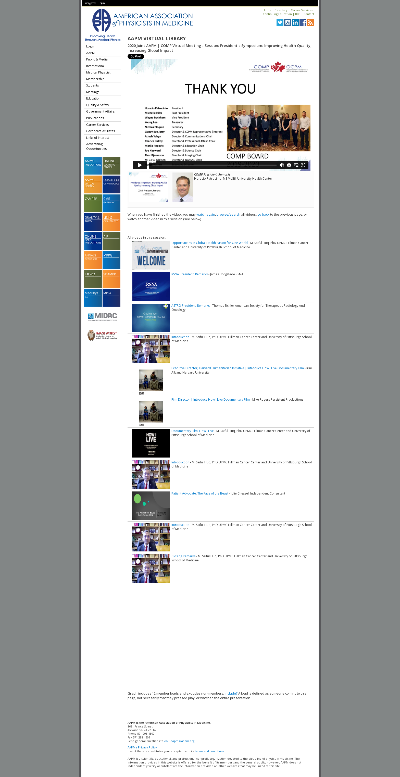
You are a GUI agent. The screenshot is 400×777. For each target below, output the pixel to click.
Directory (281, 10)
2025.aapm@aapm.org (179, 741)
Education (93, 98)
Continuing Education (277, 14)
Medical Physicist (98, 72)
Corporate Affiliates (100, 131)
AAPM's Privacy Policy (142, 747)
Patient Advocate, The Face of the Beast (199, 493)
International (95, 66)
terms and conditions (209, 751)
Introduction (180, 337)
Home (267, 10)
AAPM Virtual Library (157, 38)
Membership (95, 79)
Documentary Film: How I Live (192, 431)
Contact (309, 14)
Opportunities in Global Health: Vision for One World (209, 243)
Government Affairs (100, 111)
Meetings (92, 92)
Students (92, 85)
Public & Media (97, 59)
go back (263, 214)
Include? (231, 693)
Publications (95, 118)
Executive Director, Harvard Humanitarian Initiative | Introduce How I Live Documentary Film (237, 368)
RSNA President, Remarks (189, 274)
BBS (297, 14)
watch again (205, 214)
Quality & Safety (97, 105)
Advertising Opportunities (96, 146)
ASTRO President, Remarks (190, 305)
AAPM (90, 53)
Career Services (301, 10)
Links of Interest (97, 137)
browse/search (228, 214)
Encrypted (90, 3)
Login (101, 3)
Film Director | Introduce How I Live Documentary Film (210, 399)
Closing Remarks (183, 556)
